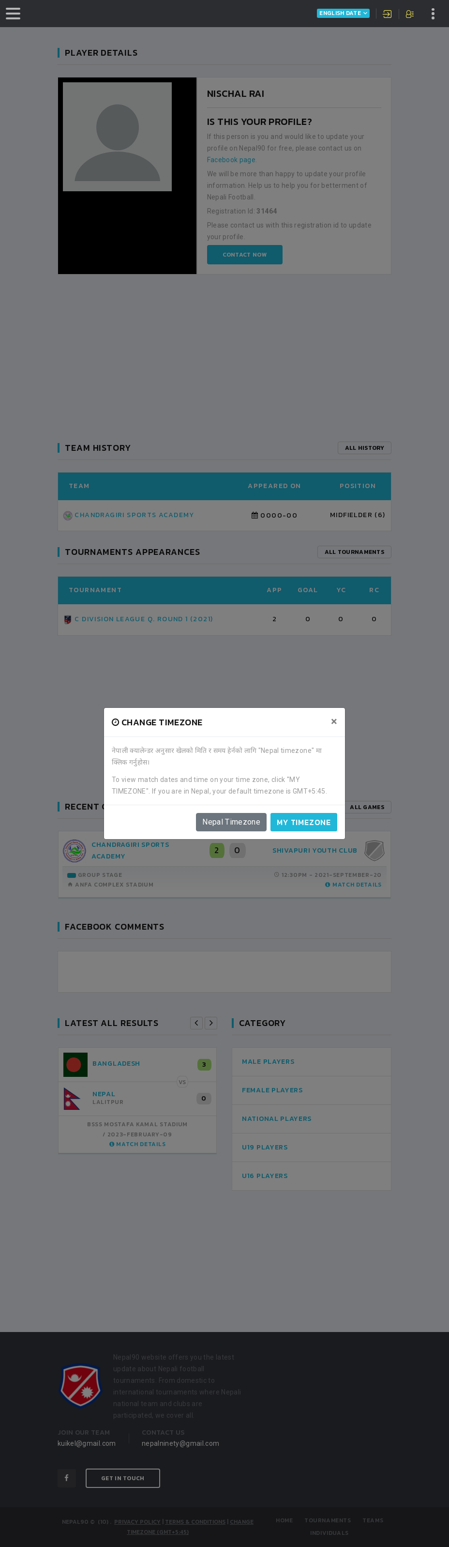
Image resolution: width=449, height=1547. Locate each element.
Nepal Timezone (231, 822)
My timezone (304, 822)
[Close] (334, 721)
